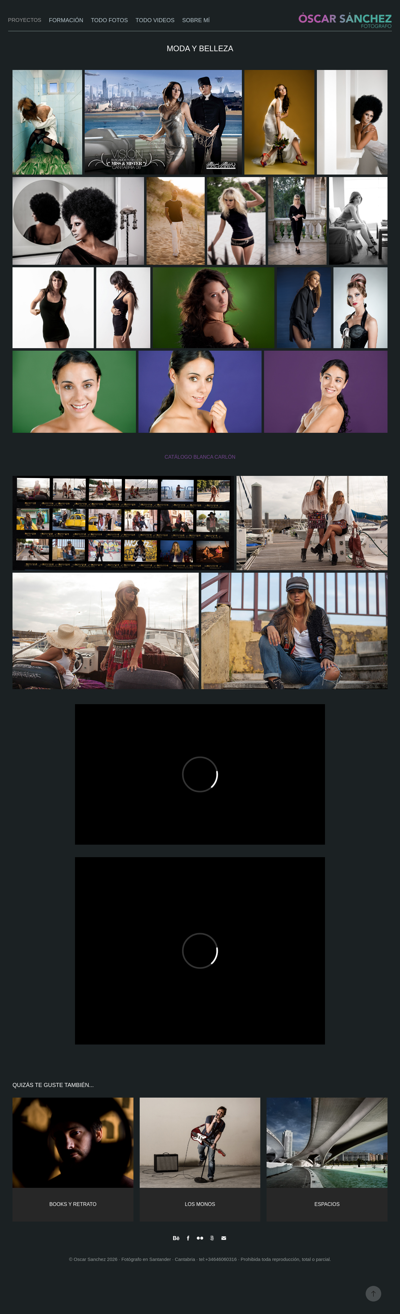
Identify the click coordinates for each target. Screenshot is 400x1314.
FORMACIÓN (66, 20)
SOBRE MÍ (196, 20)
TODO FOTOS (109, 20)
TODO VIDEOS (155, 20)
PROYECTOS (24, 20)
